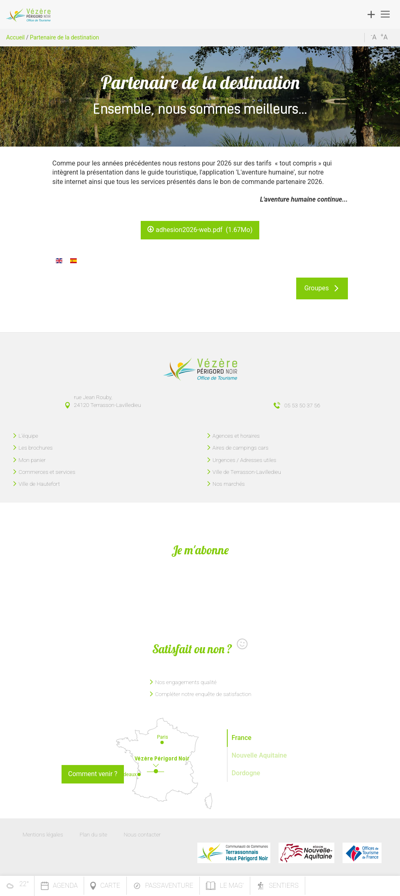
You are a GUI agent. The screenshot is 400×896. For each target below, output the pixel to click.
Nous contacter (141, 834)
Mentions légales (43, 834)
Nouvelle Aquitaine (259, 755)
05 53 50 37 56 (302, 405)
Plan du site (93, 834)
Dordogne (246, 773)
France (241, 738)
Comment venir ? (92, 774)
